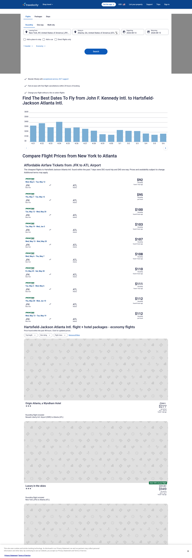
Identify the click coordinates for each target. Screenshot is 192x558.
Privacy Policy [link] (103, 510)
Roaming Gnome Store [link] (30, 533)
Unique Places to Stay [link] (67, 537)
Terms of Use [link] (102, 517)
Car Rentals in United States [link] (69, 525)
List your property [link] (28, 517)
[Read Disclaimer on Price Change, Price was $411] (155, 282)
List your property (136, 4)
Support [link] (139, 510)
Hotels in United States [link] (67, 510)
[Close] (188, 551)
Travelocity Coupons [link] (67, 533)
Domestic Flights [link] (66, 521)
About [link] (24, 510)
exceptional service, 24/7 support (56, 105)
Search (96, 80)
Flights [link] (37, 12)
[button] (96, 438)
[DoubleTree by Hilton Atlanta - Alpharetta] (120, 377)
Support (149, 4)
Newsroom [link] (26, 525)
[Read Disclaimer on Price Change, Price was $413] (155, 351)
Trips (158, 4)
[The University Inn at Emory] (120, 354)
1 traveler (143, 58)
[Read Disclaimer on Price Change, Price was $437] (155, 326)
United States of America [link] (50, 12)
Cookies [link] (101, 514)
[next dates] (166, 162)
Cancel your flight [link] (142, 517)
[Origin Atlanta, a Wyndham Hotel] (120, 288)
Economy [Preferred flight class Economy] (156, 58)
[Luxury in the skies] (120, 310)
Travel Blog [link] (64, 541)
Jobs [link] (24, 514)
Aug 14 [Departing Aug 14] (128, 66)
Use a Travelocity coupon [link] (144, 525)
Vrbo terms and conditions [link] (107, 521)
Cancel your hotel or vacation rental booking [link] (150, 514)
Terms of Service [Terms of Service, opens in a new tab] (24, 555)
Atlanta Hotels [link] (30, 454)
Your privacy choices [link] (105, 529)
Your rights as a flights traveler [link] (146, 529)
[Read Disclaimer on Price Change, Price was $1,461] (154, 307)
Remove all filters (74, 275)
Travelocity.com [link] (28, 12)
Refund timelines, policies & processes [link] (149, 521)
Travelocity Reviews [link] (66, 529)
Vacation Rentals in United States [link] (71, 514)
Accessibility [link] (102, 525)
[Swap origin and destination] (74, 65)
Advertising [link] (26, 537)
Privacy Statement (11, 555)
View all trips (96, 395)
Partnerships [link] (27, 521)
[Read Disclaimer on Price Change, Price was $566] (155, 373)
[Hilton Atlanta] (120, 332)
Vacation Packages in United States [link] (72, 517)
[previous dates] (26, 162)
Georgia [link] (62, 12)
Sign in (166, 4)
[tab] (86, 49)
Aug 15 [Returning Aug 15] (151, 66)
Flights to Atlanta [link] (72, 12)
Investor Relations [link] (28, 529)
